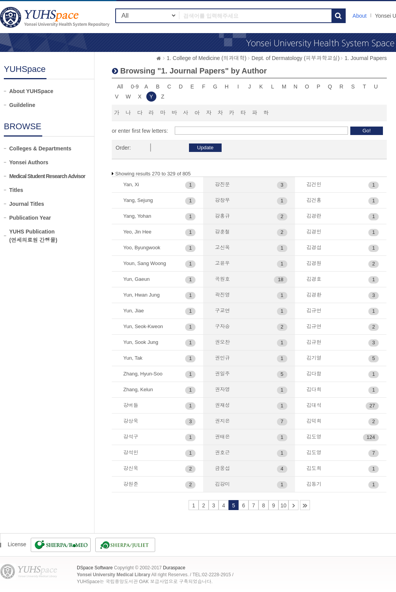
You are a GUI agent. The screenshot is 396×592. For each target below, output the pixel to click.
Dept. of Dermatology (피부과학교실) (296, 58)
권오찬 (222, 342)
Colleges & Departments (40, 148)
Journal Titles (26, 204)
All (120, 86)
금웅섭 (222, 468)
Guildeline (22, 105)
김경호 (314, 279)
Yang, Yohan (137, 216)
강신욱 (130, 468)
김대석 (314, 405)
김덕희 (314, 421)
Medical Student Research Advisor (47, 176)
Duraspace (174, 567)
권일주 (222, 374)
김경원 (314, 263)
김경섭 (314, 247)
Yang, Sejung (138, 200)
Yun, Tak (132, 358)
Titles (16, 190)
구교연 (222, 311)
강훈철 (222, 232)
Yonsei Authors (28, 162)
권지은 (222, 421)
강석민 (130, 452)
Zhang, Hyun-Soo (142, 374)
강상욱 (130, 421)
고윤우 (222, 263)
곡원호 (222, 279)
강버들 (130, 405)
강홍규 (222, 216)
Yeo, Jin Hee (137, 232)
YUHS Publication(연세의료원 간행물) (33, 235)
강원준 (130, 484)
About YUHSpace (31, 91)
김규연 (314, 326)
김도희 (314, 468)
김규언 (314, 311)
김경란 (314, 216)
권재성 (222, 405)
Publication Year (30, 218)
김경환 (314, 295)
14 (305, 505)
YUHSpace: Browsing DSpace (55, 17)
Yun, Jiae (133, 311)
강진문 (222, 184)
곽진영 (222, 295)
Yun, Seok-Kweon (143, 326)
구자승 (222, 326)
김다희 (314, 389)
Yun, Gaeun (136, 279)
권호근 (222, 452)
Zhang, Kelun (138, 389)
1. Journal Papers (366, 58)
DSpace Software (95, 567)
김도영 (314, 437)
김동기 (314, 484)
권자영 (222, 389)
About (360, 16)
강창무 (222, 200)
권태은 (222, 437)
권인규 (222, 358)
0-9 (135, 86)
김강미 (222, 484)
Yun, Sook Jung (140, 342)
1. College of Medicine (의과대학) (207, 58)
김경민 (314, 232)
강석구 (130, 437)
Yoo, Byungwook (141, 247)
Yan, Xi (131, 184)
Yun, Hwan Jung (141, 295)
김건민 (314, 184)
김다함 (314, 374)
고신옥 (222, 247)
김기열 (314, 358)
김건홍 (314, 200)
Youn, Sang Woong (144, 263)
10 (283, 505)
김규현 (314, 342)
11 (293, 505)
